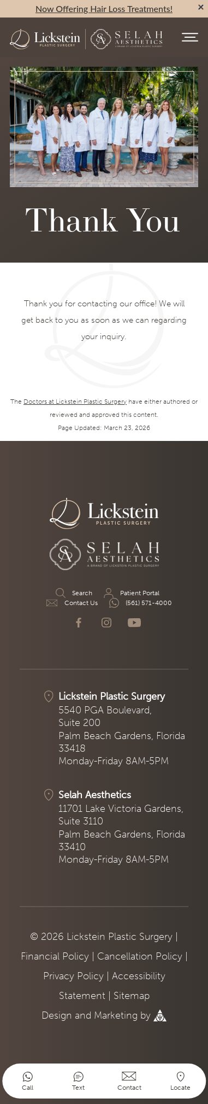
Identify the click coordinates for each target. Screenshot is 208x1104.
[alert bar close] (201, 7)
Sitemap (132, 996)
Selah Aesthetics (94, 795)
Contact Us (72, 603)
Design (56, 1015)
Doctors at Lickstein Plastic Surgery (75, 401)
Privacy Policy (73, 976)
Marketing (116, 1015)
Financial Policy (55, 956)
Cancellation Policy (139, 956)
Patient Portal (130, 593)
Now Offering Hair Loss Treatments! (104, 8)
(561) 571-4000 (140, 603)
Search (73, 593)
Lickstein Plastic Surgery (111, 696)
